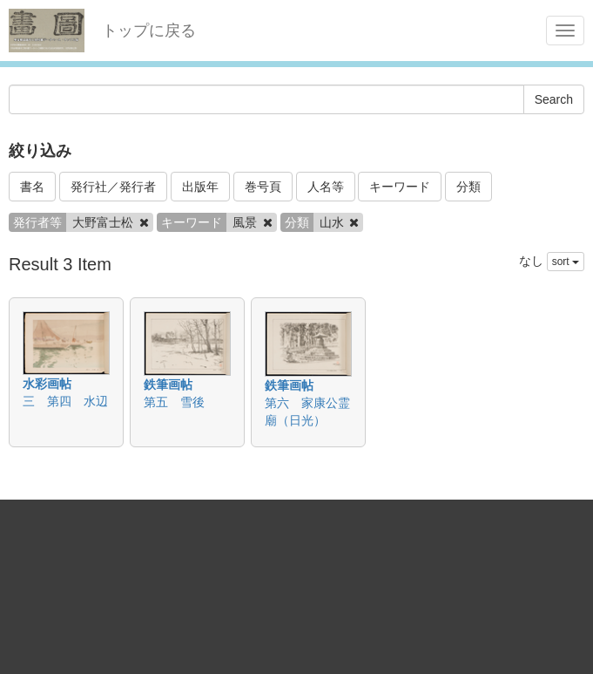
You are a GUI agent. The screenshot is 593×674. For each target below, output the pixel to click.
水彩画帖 (47, 384)
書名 (32, 187)
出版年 (200, 187)
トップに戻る (149, 30)
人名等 (325, 187)
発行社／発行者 (113, 187)
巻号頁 (263, 187)
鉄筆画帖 (168, 384)
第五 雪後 (174, 402)
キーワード (399, 187)
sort (565, 261)
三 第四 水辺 (65, 401)
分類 (468, 187)
